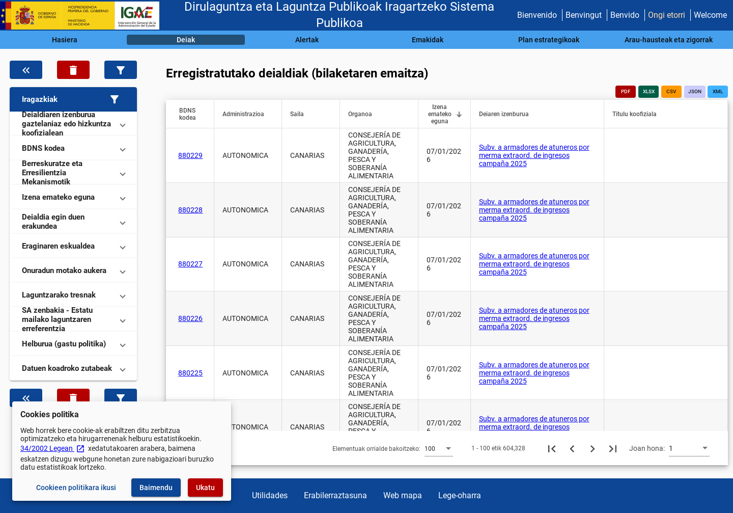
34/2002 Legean (52, 448)
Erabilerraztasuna (335, 495)
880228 (190, 210)
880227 (190, 264)
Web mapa (402, 495)
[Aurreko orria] (572, 448)
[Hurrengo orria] (592, 448)
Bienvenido (537, 15)
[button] (73, 99)
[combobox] (439, 448)
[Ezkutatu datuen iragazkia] (26, 70)
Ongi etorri (666, 15)
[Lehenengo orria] (552, 448)
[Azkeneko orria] (613, 448)
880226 (190, 318)
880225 (190, 373)
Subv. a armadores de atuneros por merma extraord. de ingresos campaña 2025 (534, 155)
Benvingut (584, 15)
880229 (190, 155)
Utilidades (270, 495)
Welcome (710, 15)
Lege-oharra (459, 495)
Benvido (624, 15)
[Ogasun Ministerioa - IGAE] (84, 16)
